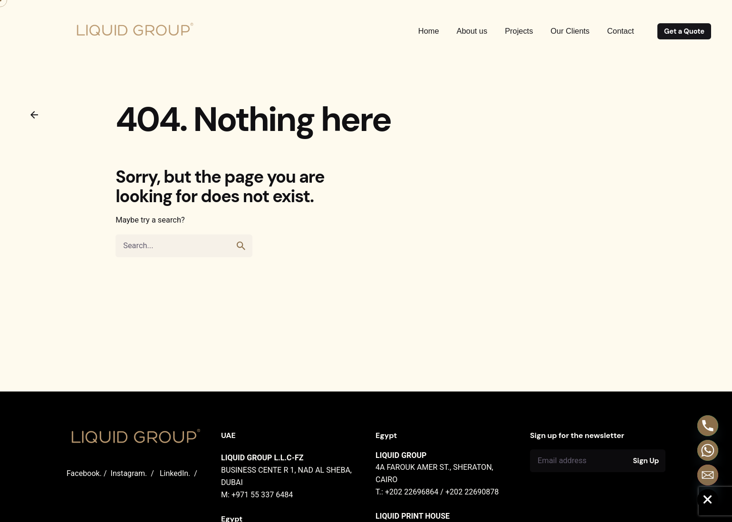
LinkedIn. (175, 473)
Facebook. (84, 473)
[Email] (707, 475)
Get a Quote (684, 31)
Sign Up (646, 461)
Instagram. (129, 473)
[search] (241, 245)
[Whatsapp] (707, 450)
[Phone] (707, 425)
